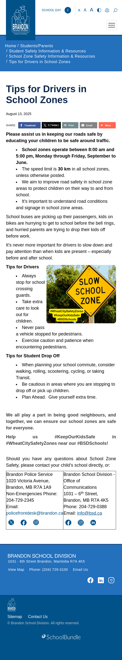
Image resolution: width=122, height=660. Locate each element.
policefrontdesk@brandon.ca (34, 513)
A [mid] (85, 10)
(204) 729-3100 (55, 570)
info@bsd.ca (89, 513)
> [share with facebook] (29, 125)
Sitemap (14, 617)
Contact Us (38, 617)
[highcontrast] (99, 10)
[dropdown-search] (115, 10)
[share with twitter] (51, 125)
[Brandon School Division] (56, 10)
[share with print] (70, 125)
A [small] (79, 10)
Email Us (80, 570)
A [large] (91, 9)
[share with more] (107, 125)
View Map (16, 570)
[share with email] (88, 125)
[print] (107, 10)
